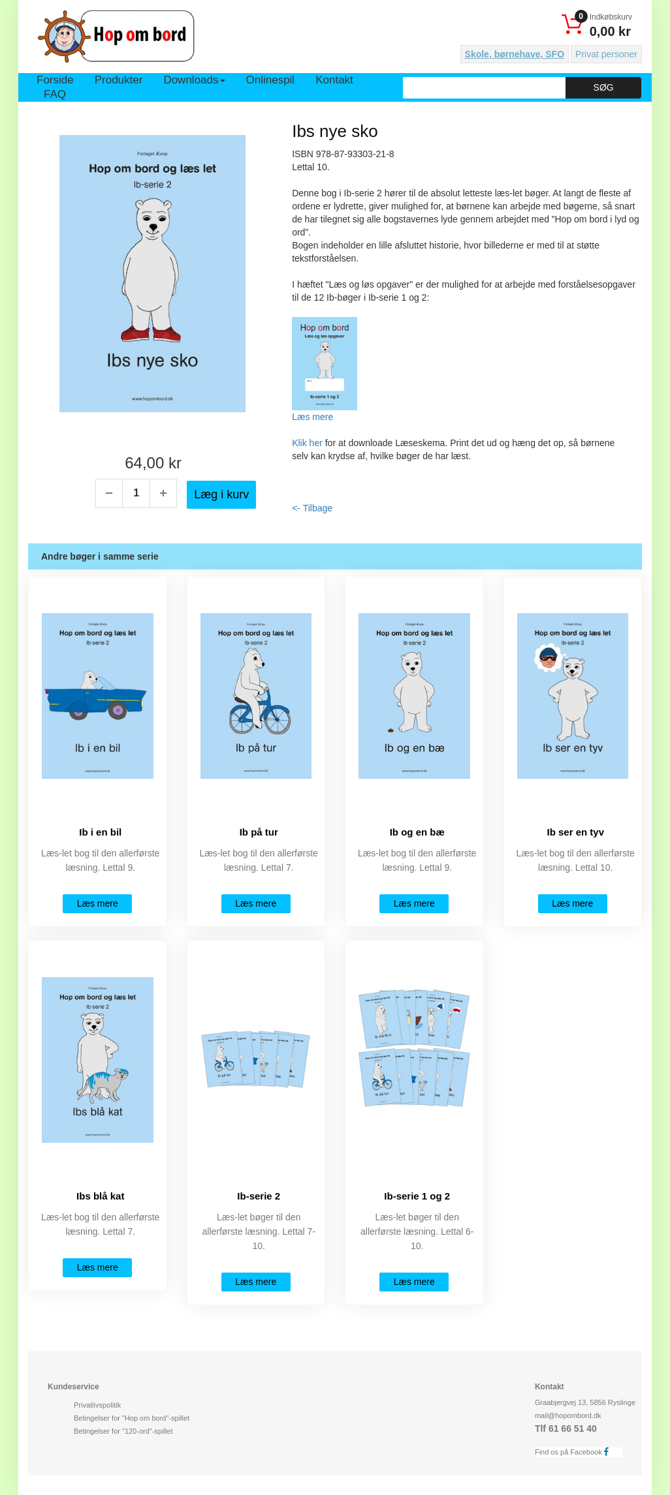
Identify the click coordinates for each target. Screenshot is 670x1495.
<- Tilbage (312, 508)
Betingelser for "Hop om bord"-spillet (131, 1418)
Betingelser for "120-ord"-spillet (123, 1431)
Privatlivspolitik (97, 1405)
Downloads (194, 80)
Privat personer (606, 54)
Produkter (119, 80)
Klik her (307, 443)
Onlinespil (270, 80)
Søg (604, 87)
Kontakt (334, 80)
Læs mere (312, 417)
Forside (55, 80)
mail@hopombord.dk (568, 1415)
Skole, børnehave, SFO (515, 54)
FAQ (55, 94)
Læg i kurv (221, 494)
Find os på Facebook (575, 1451)
